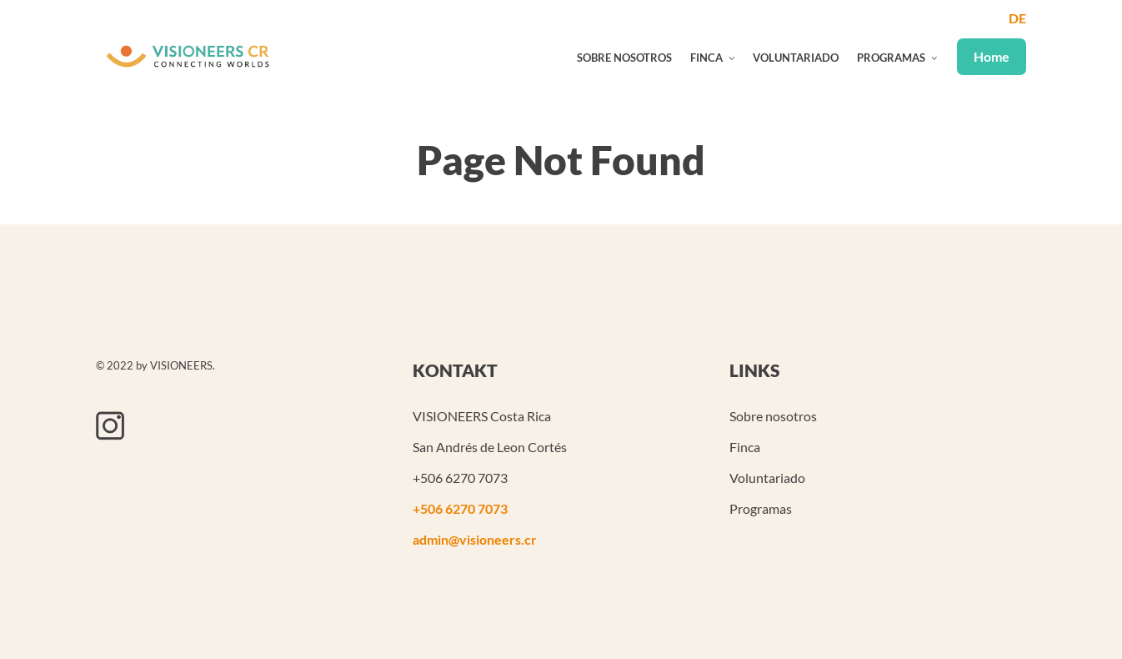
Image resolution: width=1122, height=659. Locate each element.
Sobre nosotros (624, 57)
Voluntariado (796, 57)
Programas (891, 57)
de (1017, 18)
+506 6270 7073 (460, 508)
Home (991, 56)
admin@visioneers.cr (475, 539)
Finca (706, 57)
